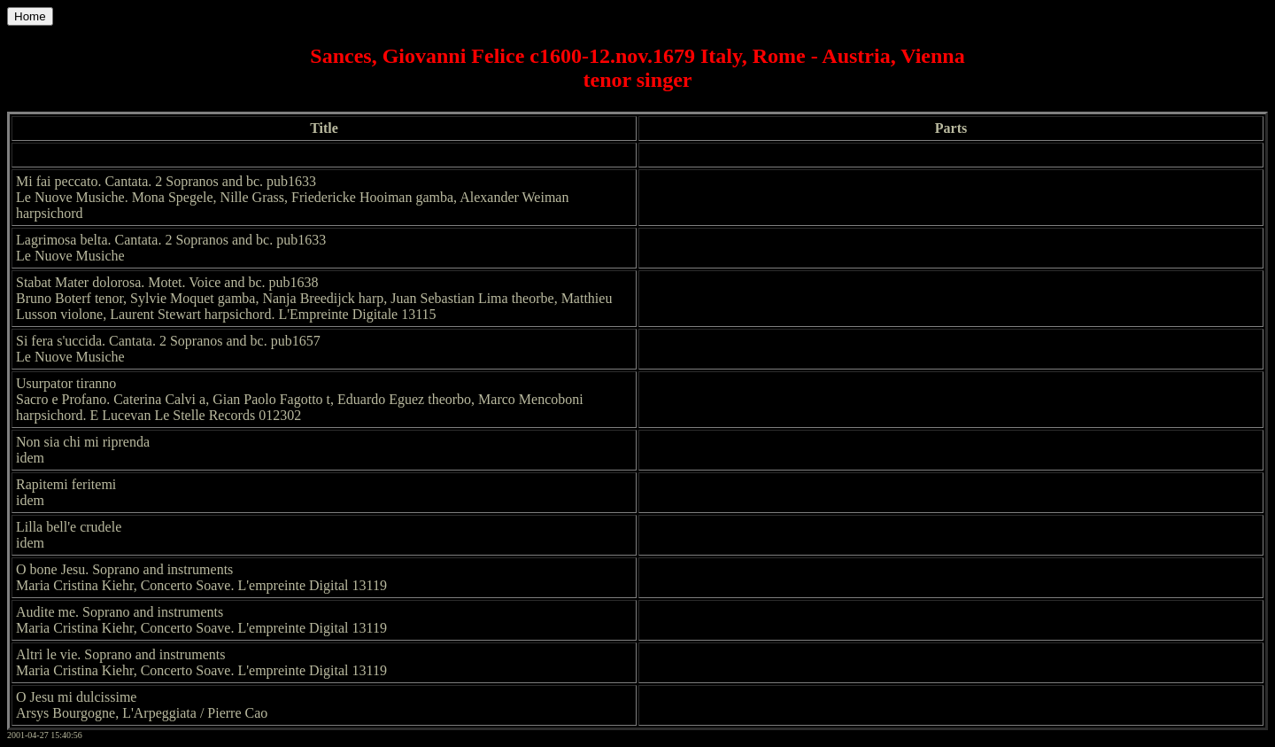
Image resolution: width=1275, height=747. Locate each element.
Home (30, 16)
